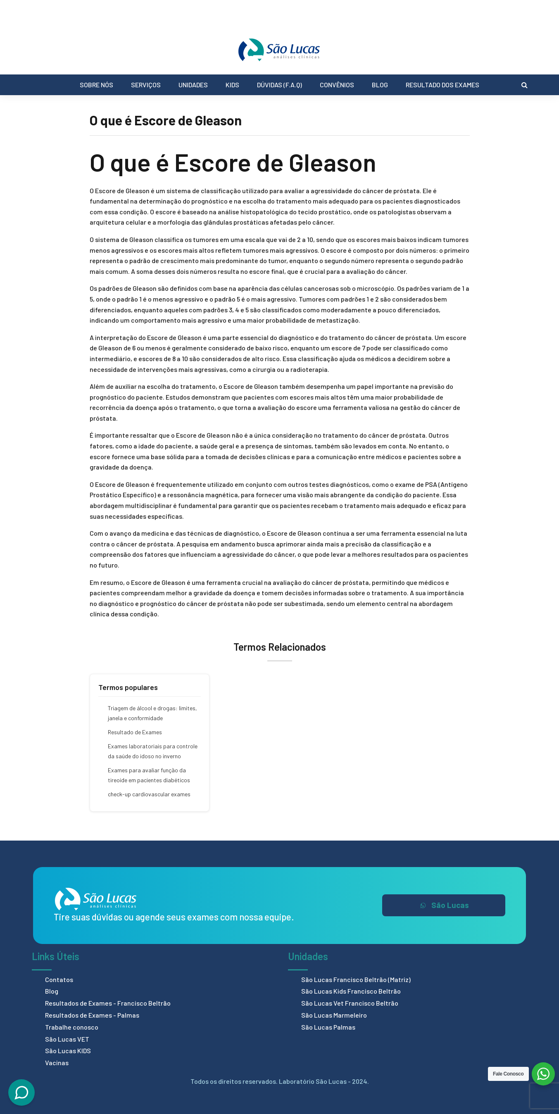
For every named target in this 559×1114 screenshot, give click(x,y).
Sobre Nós (96, 85)
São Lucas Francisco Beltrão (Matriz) (356, 979)
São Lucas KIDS (68, 1050)
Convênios (337, 85)
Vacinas (57, 1062)
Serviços (146, 85)
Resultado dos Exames (442, 85)
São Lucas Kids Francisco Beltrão (351, 991)
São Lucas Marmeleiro (334, 1015)
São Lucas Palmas (328, 1027)
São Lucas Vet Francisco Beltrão (349, 1003)
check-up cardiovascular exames (149, 794)
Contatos (59, 979)
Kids (232, 85)
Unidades (193, 85)
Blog (380, 85)
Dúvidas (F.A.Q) (279, 85)
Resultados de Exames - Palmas (92, 1015)
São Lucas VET (67, 1039)
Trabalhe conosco (71, 1027)
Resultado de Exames (135, 731)
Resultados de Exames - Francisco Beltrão (108, 1003)
